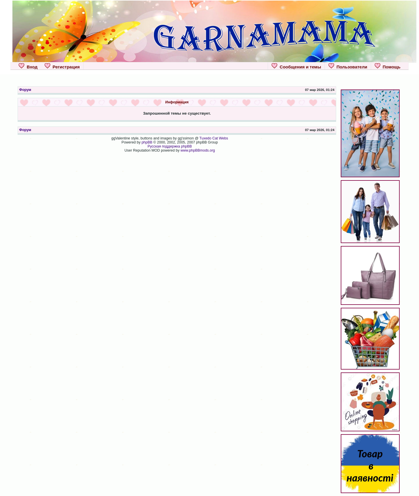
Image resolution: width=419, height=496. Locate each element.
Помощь (388, 66)
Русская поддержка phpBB (170, 146)
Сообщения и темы (296, 66)
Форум (25, 90)
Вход (27, 66)
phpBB (146, 142)
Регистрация (62, 66)
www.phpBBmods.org (197, 150)
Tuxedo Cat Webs (214, 138)
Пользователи (347, 66)
